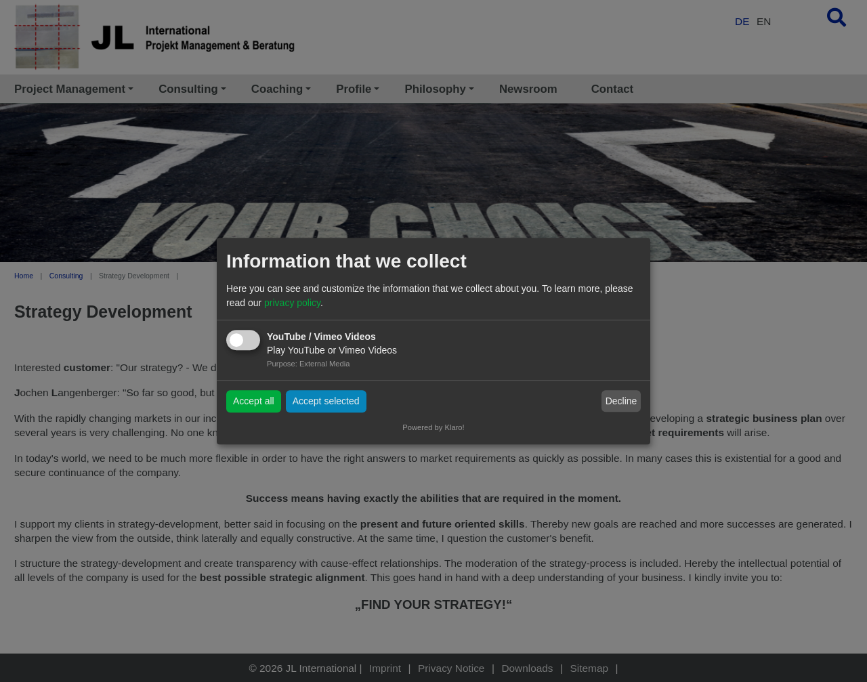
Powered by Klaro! (433, 427)
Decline (621, 401)
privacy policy (292, 302)
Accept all (253, 401)
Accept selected (326, 401)
